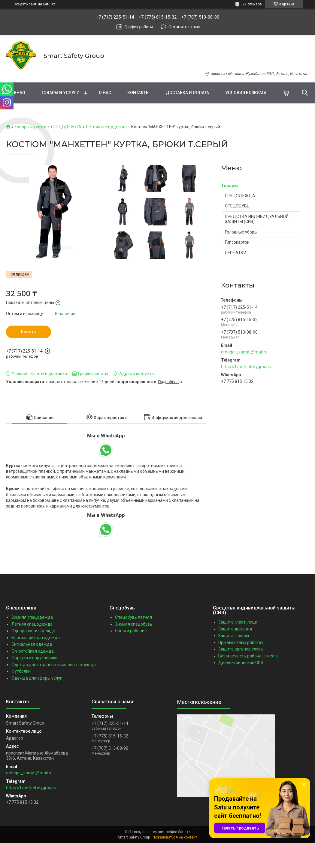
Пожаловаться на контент (175, 837)
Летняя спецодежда (106, 126)
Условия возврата (245, 92)
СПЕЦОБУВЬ (237, 206)
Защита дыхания (235, 629)
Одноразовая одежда (33, 630)
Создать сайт (25, 4)
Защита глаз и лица (237, 622)
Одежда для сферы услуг (36, 678)
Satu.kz (184, 832)
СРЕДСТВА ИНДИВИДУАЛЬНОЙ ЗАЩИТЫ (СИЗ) (257, 219)
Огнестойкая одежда (32, 651)
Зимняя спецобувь (133, 624)
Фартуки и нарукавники (34, 657)
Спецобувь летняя (133, 617)
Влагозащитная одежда (35, 637)
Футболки (21, 671)
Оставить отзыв (184, 26)
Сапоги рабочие (131, 630)
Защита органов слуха (240, 649)
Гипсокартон (237, 242)
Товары (229, 185)
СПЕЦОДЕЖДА (66, 126)
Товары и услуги (60, 92)
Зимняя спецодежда (32, 617)
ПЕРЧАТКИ (235, 252)
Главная (15, 92)
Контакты (138, 92)
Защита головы (233, 635)
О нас (105, 92)
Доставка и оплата (187, 92)
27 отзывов (252, 4)
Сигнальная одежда (31, 644)
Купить (28, 331)
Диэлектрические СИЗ (240, 662)
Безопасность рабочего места (248, 656)
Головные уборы (241, 232)
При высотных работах (240, 642)
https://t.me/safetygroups (246, 366)
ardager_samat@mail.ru (244, 352)
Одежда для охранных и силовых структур (53, 664)
